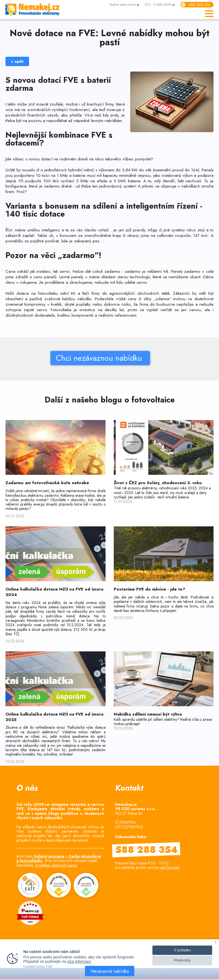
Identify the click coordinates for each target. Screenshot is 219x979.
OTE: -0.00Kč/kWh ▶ (160, 5)
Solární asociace (49, 856)
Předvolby (182, 960)
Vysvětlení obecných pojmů (56, 865)
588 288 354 (199, 4)
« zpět (17, 61)
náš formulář (170, 867)
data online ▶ (124, 5)
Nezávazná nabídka (109, 971)
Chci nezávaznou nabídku (77, 358)
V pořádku (182, 950)
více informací (79, 961)
